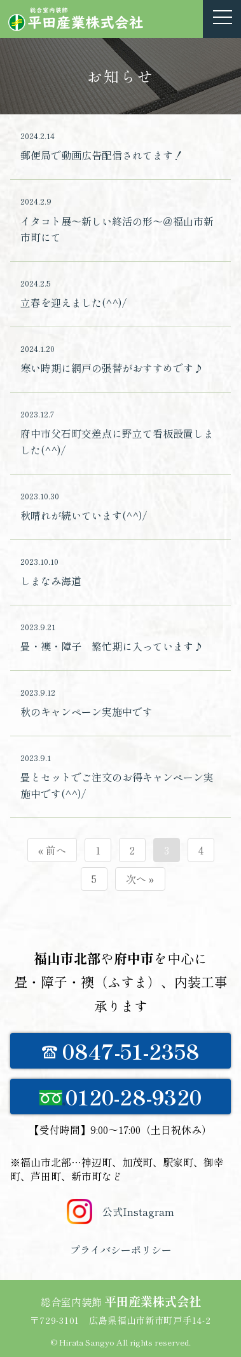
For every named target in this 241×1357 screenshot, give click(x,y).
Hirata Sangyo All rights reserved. (125, 1342)
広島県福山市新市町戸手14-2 (150, 1320)
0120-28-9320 (120, 1096)
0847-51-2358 (121, 1050)
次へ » (140, 878)
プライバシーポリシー (121, 1249)
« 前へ (52, 850)
